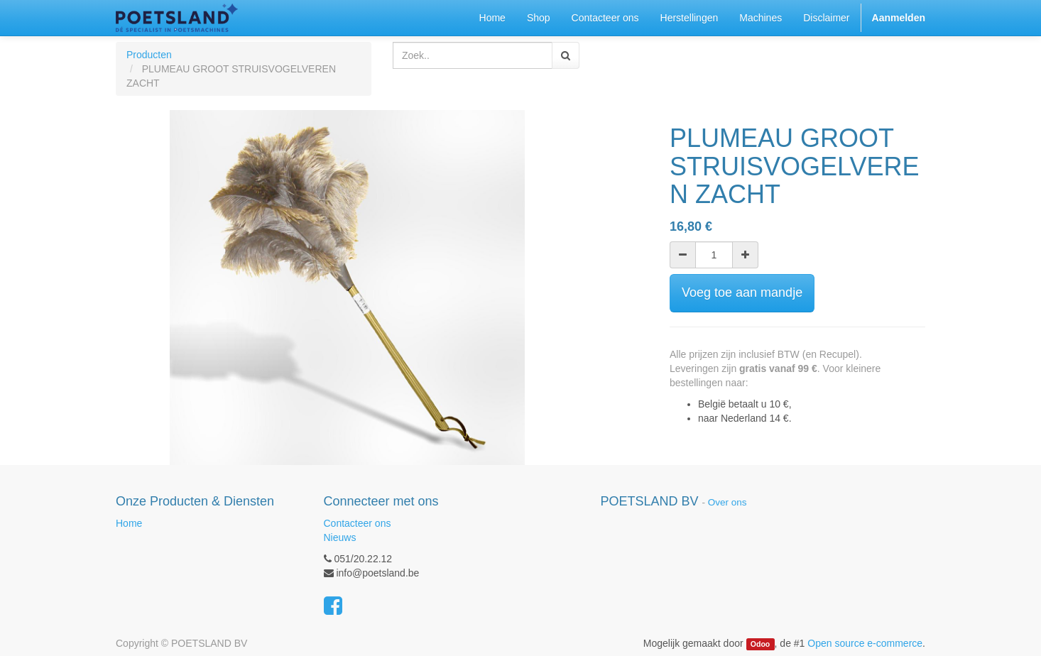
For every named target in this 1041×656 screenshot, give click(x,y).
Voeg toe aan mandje (742, 292)
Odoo (760, 644)
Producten (149, 54)
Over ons (727, 502)
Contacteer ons (357, 523)
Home (129, 523)
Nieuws (340, 537)
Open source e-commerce (864, 643)
